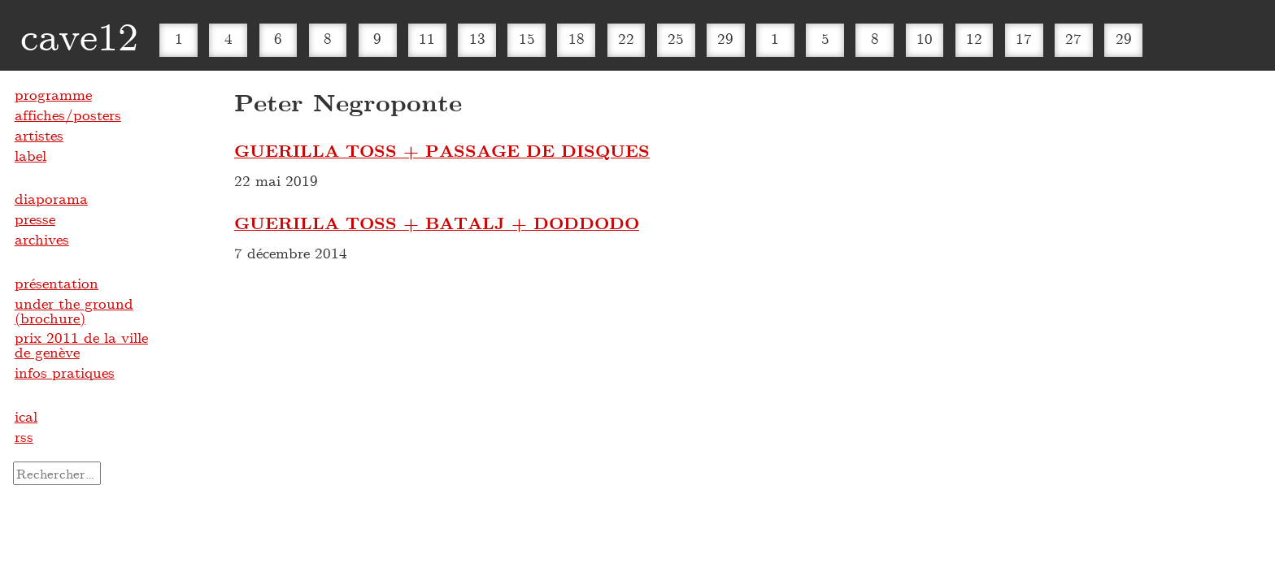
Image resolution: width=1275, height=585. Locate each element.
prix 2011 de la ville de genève (81, 344)
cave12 (79, 35)
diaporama (51, 198)
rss (24, 436)
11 (427, 38)
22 (626, 38)
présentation (56, 282)
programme (53, 94)
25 (676, 38)
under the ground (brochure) (74, 310)
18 (576, 38)
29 (725, 38)
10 (924, 38)
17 (1024, 38)
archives (42, 238)
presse (35, 218)
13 (477, 38)
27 (1073, 38)
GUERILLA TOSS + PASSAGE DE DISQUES (442, 150)
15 (527, 38)
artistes (39, 134)
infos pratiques (65, 372)
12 (974, 38)
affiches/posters (68, 114)
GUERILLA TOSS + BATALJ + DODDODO (436, 222)
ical (26, 416)
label (30, 155)
